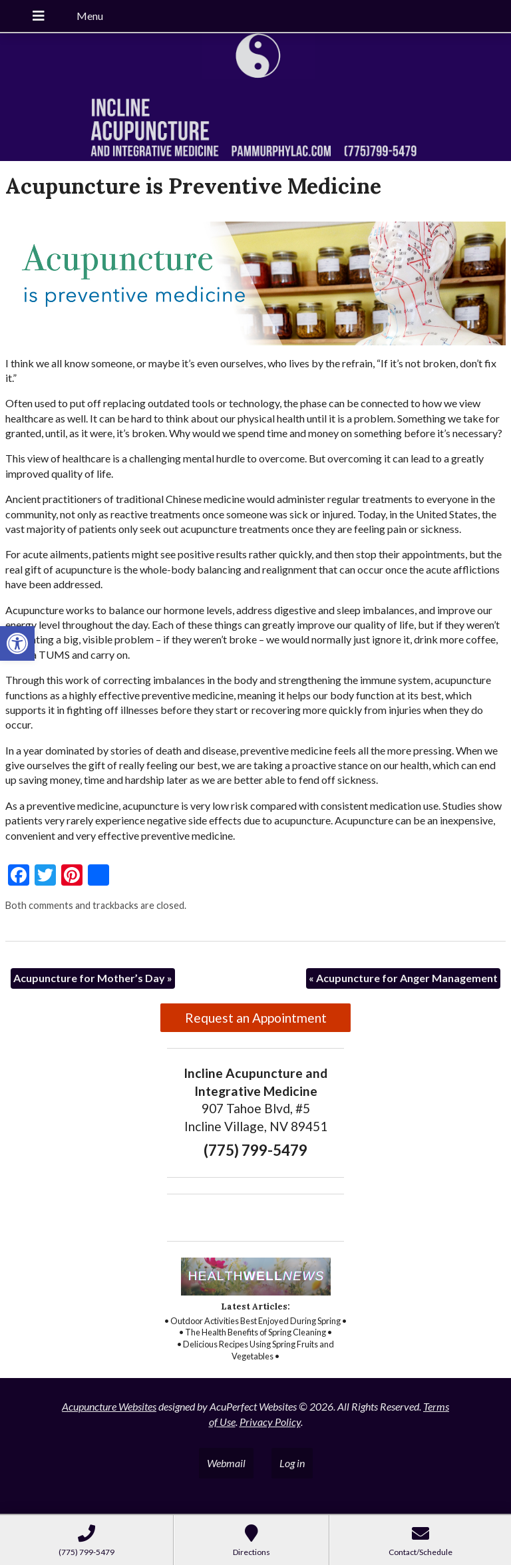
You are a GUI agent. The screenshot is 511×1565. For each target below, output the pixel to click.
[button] (17, 643)
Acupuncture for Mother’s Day (92, 977)
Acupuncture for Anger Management (403, 977)
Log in (292, 1463)
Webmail (226, 1463)
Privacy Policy (270, 1421)
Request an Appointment (256, 1017)
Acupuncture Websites (109, 1406)
